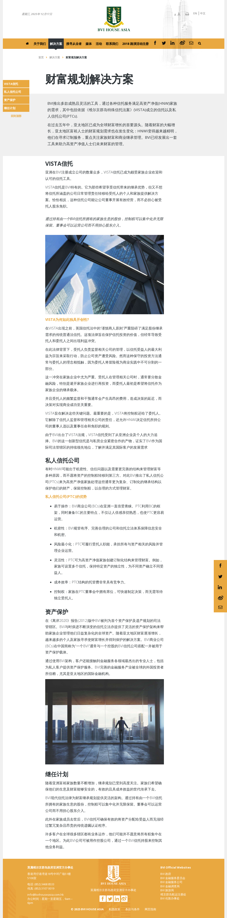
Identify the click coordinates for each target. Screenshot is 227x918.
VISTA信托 (11, 84)
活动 (99, 44)
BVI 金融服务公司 (171, 882)
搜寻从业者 (74, 44)
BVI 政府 (165, 874)
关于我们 (40, 44)
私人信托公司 (12, 92)
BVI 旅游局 (167, 890)
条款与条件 (132, 909)
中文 (202, 13)
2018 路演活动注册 (135, 44)
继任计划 (9, 108)
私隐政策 (114, 909)
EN (195, 13)
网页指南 (150, 909)
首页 (41, 57)
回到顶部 (16, 116)
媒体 (89, 44)
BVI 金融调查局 (170, 886)
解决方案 (56, 44)
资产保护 (9, 100)
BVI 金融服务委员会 (172, 878)
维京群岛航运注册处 (173, 894)
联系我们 (112, 44)
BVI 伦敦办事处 (170, 898)
